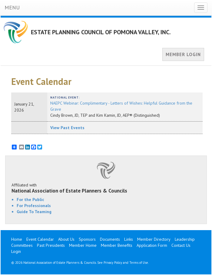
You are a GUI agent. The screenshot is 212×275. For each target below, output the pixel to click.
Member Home (83, 245)
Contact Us (180, 245)
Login (16, 251)
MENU (12, 7)
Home (16, 239)
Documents (110, 239)
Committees (22, 245)
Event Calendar (40, 239)
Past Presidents (51, 245)
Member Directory (154, 239)
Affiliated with (106, 188)
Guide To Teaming (34, 211)
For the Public (30, 199)
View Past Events (67, 127)
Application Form (152, 245)
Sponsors (87, 239)
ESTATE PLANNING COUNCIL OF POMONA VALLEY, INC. (101, 32)
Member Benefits (116, 245)
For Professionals (34, 205)
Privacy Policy (113, 262)
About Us (66, 239)
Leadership (185, 239)
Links (128, 239)
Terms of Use (138, 262)
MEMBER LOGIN (183, 54)
